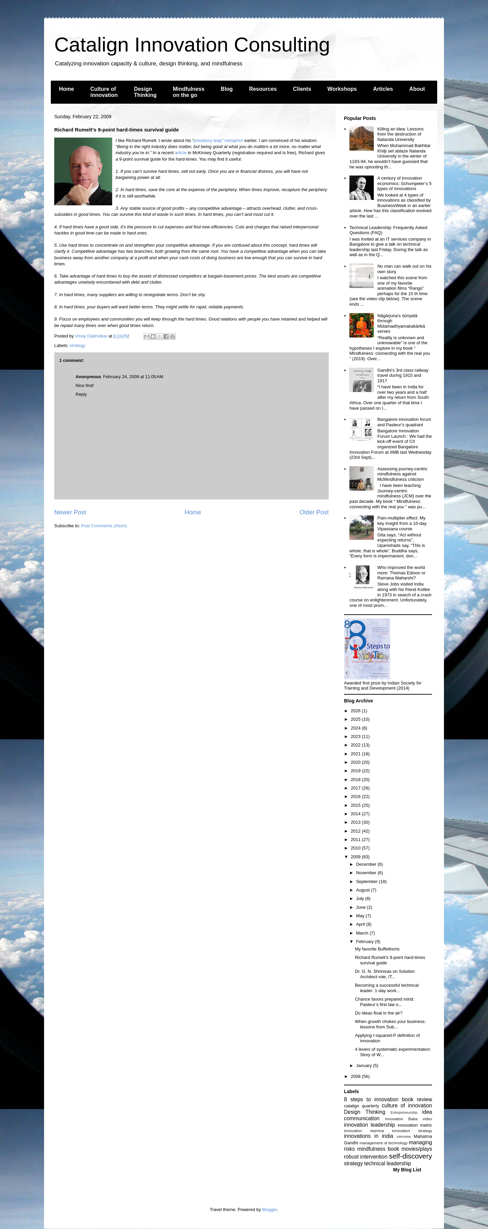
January (364, 1065)
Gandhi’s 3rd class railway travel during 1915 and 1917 (402, 375)
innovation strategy (412, 1130)
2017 (356, 788)
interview (404, 1137)
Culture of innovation (104, 92)
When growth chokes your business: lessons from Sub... (390, 1024)
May (361, 915)
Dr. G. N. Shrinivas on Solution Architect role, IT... (384, 974)
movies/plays (417, 1149)
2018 (356, 779)
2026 (356, 710)
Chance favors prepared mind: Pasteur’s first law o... (384, 1002)
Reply (81, 394)
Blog (227, 89)
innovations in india (368, 1136)
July (360, 898)
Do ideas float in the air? (378, 1013)
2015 (356, 805)
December (367, 864)
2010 (356, 848)
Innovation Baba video (408, 1119)
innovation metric (415, 1125)
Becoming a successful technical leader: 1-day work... (387, 988)
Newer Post (70, 512)
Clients (302, 89)
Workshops (342, 89)
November (367, 872)
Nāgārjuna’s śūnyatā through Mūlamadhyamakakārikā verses (401, 323)
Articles (383, 89)
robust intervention (365, 1157)
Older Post (314, 512)
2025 (356, 719)
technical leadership (387, 1163)
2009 (356, 856)
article (181, 152)
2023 (356, 736)
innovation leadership (369, 1125)
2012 (356, 831)
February (365, 941)
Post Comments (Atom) (104, 525)
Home (66, 89)
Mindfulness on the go (188, 92)
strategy (77, 345)
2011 (356, 839)
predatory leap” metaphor (218, 140)
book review (417, 1099)
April (361, 924)
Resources (263, 89)
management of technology (384, 1143)
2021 (356, 753)
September (367, 881)
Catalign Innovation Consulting (192, 44)
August (363, 890)
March (363, 933)
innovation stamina (364, 1130)
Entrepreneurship (404, 1112)
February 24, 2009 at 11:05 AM (133, 376)
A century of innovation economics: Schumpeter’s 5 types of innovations (404, 183)
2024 (356, 728)
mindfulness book (378, 1149)
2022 (356, 744)
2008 (356, 1076)
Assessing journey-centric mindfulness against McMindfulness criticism (402, 474)
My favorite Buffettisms (377, 948)
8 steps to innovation (371, 1099)
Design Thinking (145, 92)
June (361, 907)
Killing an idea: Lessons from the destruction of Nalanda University (400, 134)
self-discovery (410, 1156)
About (417, 89)
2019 (356, 770)
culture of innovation (407, 1105)
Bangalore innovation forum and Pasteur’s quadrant (404, 422)
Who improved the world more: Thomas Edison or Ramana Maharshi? (401, 572)
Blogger (269, 1209)
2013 (356, 822)
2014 (356, 813)
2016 (356, 796)
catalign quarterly (361, 1105)
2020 (356, 762)
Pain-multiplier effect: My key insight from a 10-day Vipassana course (401, 523)
